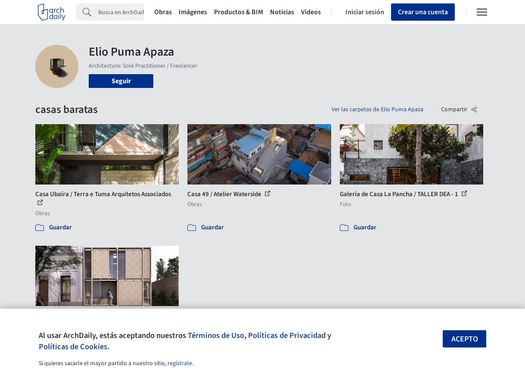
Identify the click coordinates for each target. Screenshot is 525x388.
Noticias (282, 12)
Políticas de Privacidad (287, 335)
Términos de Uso (216, 335)
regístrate (180, 363)
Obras (163, 12)
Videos (311, 12)
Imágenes (193, 12)
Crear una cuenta (423, 12)
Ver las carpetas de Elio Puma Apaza (377, 109)
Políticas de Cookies (73, 346)
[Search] (121, 12)
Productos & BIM (238, 12)
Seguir (121, 81)
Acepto (464, 339)
